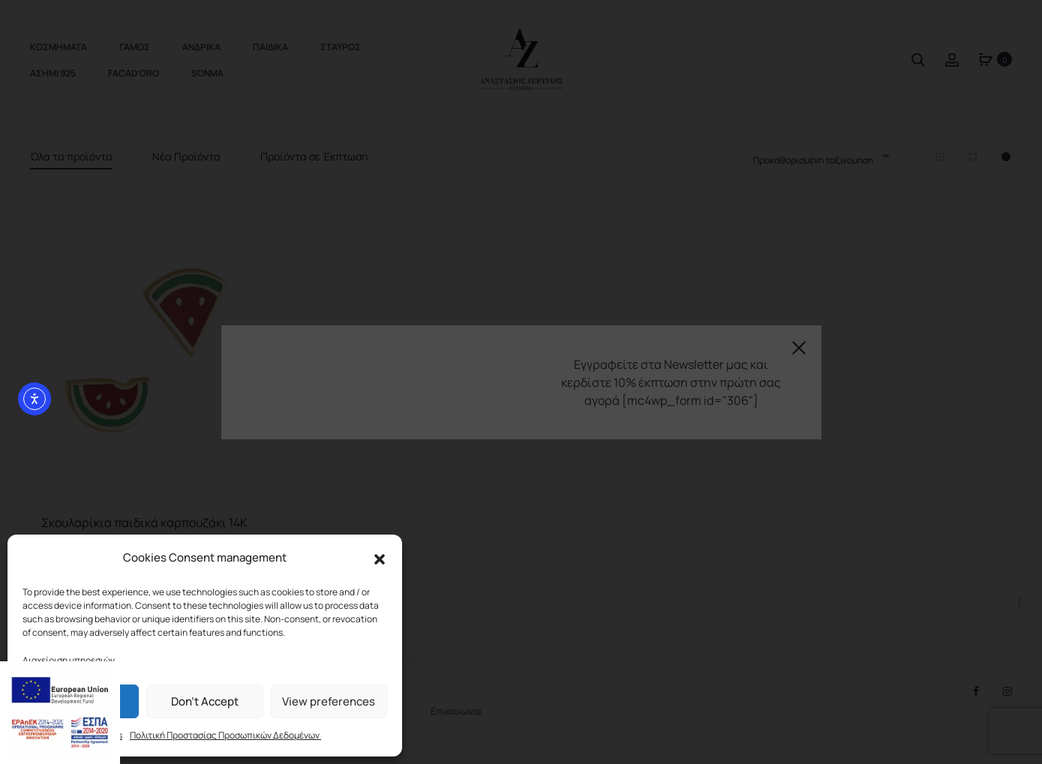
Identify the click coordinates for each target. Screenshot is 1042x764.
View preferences (328, 701)
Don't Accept (205, 701)
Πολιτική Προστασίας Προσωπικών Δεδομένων (225, 735)
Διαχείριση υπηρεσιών (69, 660)
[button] (379, 558)
